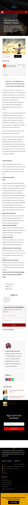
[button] (26, 499)
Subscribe (14, 429)
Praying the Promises (5, 78)
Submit (14, 325)
